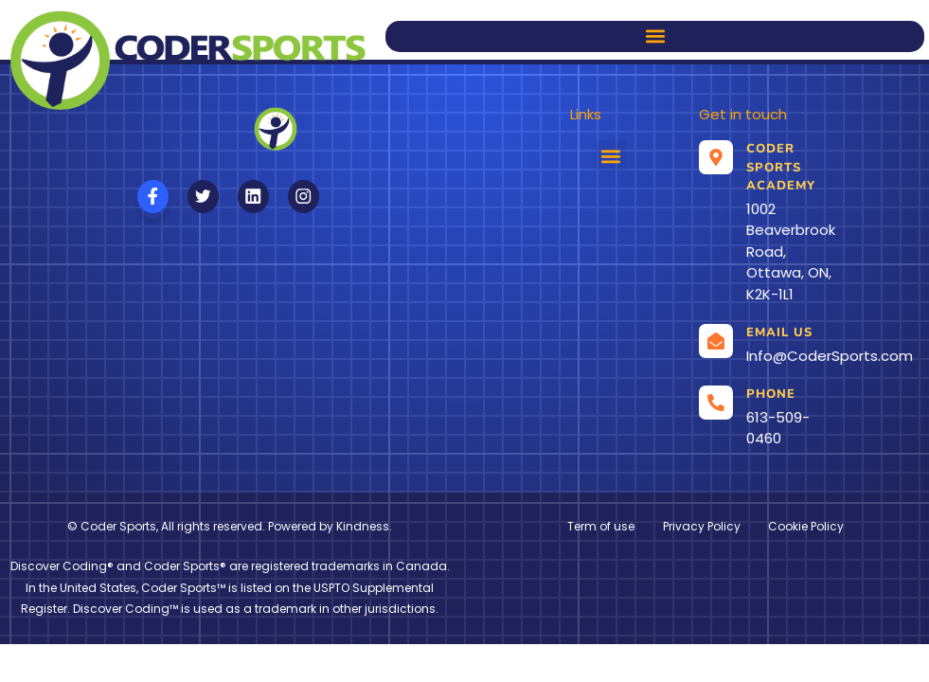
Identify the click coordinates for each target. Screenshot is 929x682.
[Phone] (716, 403)
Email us (779, 332)
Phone (770, 394)
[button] (654, 36)
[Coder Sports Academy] (716, 157)
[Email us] (716, 341)
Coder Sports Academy (780, 167)
